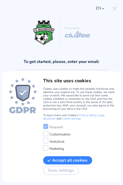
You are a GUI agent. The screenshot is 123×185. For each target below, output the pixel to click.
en (100, 8)
